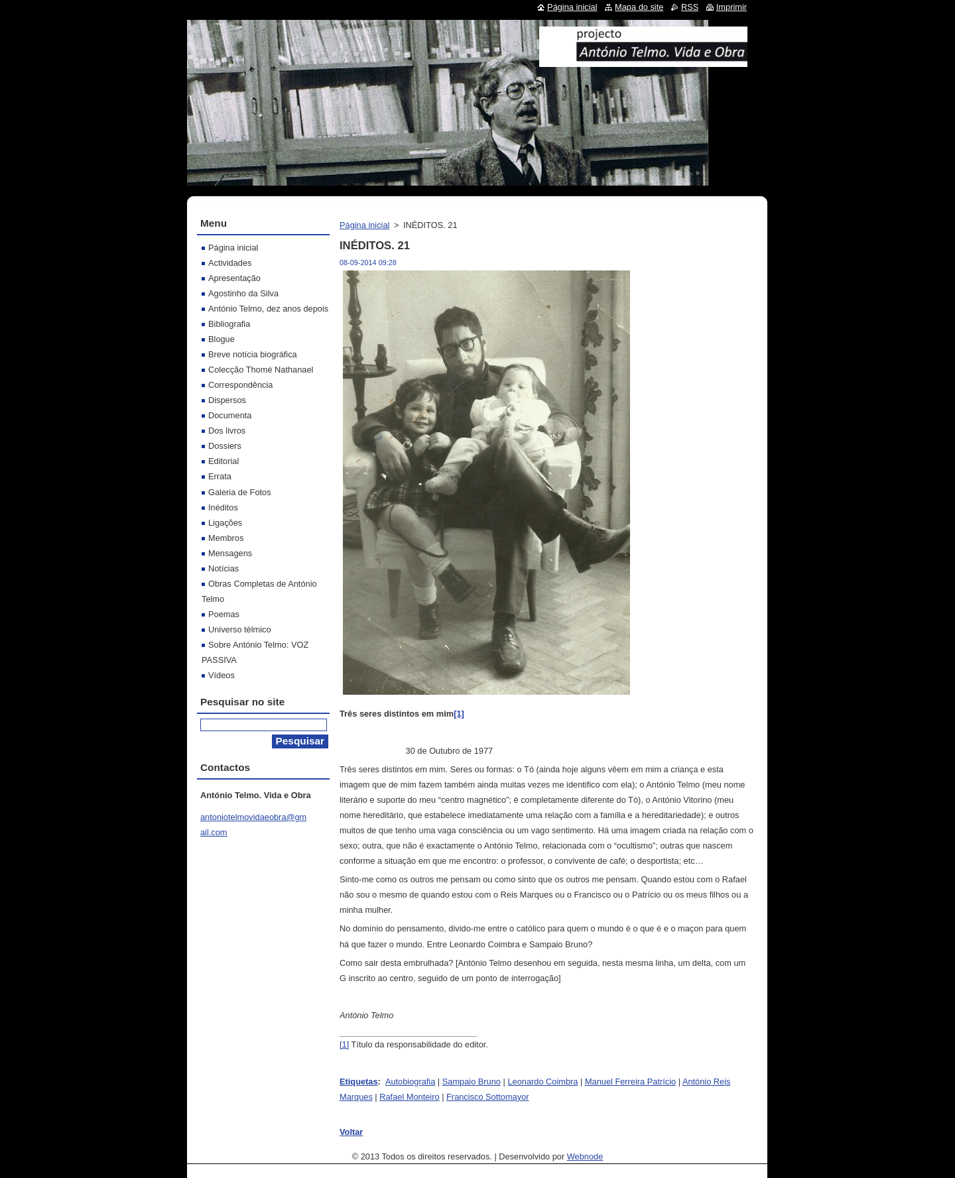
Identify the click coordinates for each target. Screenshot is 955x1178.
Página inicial (364, 225)
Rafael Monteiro (409, 1097)
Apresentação (234, 278)
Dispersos (227, 400)
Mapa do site (639, 7)
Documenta (229, 415)
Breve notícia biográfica (252, 354)
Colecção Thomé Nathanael (260, 370)
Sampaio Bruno (471, 1082)
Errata (219, 476)
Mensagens (230, 553)
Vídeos (221, 675)
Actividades (229, 263)
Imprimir (731, 7)
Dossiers (224, 446)
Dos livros (226, 431)
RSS (689, 7)
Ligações (225, 523)
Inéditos (223, 507)
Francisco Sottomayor (487, 1097)
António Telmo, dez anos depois (268, 309)
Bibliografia (229, 324)
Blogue (221, 339)
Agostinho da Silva (243, 293)
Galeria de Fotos (239, 492)
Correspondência (240, 385)
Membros (225, 538)
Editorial (223, 461)
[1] (344, 1044)
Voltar (351, 1132)
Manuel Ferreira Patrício (630, 1082)
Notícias (223, 568)
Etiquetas (359, 1082)
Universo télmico (239, 629)
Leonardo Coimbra (542, 1082)
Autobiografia (410, 1082)
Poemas (223, 614)
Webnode (585, 1156)
